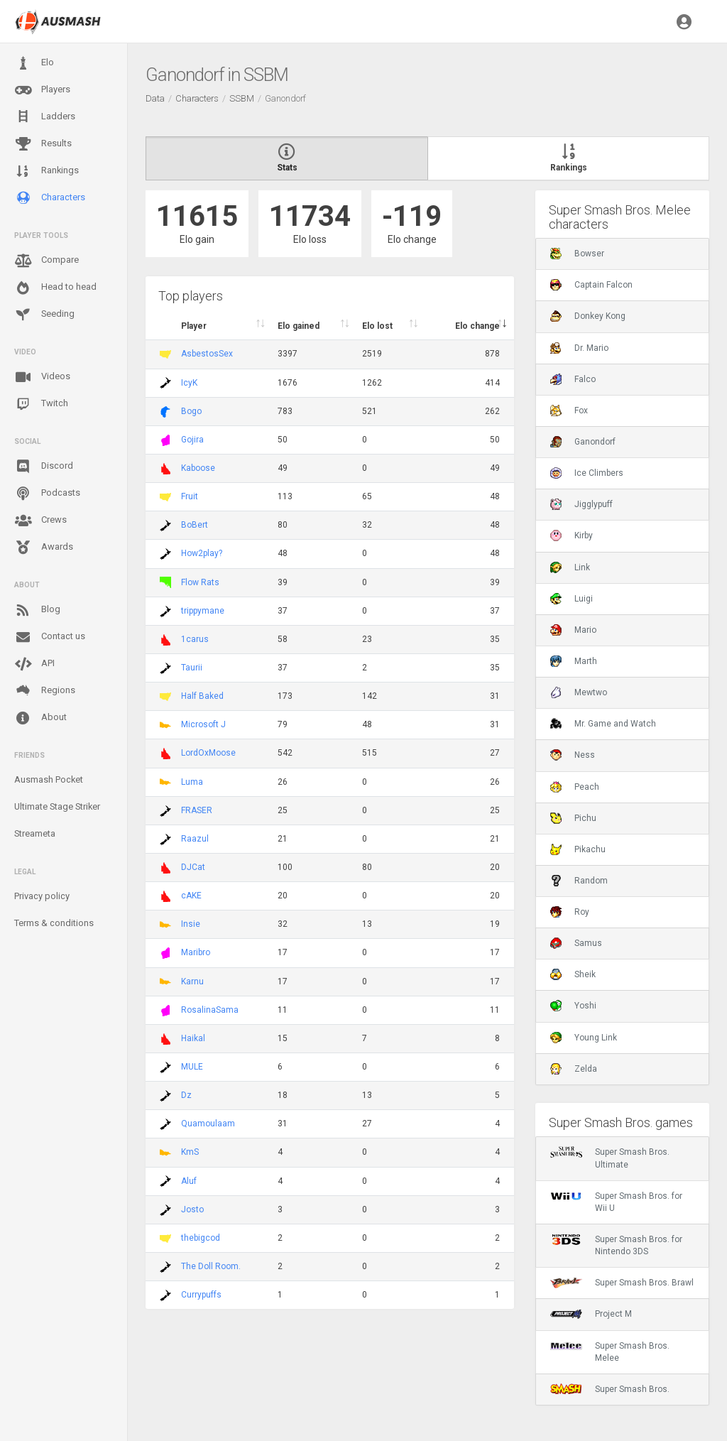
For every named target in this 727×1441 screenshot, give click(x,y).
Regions (44, 690)
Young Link (583, 1037)
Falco (573, 379)
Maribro (195, 952)
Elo (34, 63)
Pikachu (578, 849)
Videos (42, 377)
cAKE (191, 896)
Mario (573, 630)
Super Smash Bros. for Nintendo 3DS (616, 1245)
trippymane (202, 611)
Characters (49, 198)
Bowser (577, 253)
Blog (37, 610)
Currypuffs (201, 1295)
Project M (591, 1314)
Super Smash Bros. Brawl (622, 1282)
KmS (190, 1152)
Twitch (41, 404)
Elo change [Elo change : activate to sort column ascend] (477, 326)
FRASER (196, 810)
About (40, 718)
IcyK (189, 383)
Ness (572, 755)
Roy (569, 912)
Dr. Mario (579, 348)
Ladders (44, 117)
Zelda (573, 1069)
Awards (43, 547)
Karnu (192, 981)
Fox (569, 410)
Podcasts (47, 493)
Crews (40, 520)
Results (43, 144)
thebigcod (200, 1238)
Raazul (195, 839)
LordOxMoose (208, 753)
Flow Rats (200, 582)
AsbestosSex (207, 354)
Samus (576, 943)
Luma (192, 782)
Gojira (192, 440)
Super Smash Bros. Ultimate (609, 1157)
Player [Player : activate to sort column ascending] (194, 326)
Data (155, 98)
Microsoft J (203, 724)
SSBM (241, 98)
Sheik (573, 974)
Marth (573, 661)
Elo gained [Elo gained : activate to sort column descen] (298, 326)
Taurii (191, 668)
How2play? (201, 553)
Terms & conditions (54, 923)
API (34, 664)
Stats (286, 158)
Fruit (189, 496)
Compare (46, 260)
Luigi (571, 598)
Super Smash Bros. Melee (609, 1351)
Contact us (49, 637)
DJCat (193, 867)
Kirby (571, 535)
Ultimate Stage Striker (57, 806)
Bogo (191, 411)
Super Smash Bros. (609, 1389)
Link (570, 567)
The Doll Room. (211, 1266)
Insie (190, 924)
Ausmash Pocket (48, 779)
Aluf (189, 1181)
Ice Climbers (586, 473)
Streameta (34, 833)
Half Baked (202, 696)
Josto (192, 1209)
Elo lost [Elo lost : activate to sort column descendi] (377, 326)
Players (42, 90)
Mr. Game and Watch (603, 723)
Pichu (573, 818)
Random (579, 880)
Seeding (44, 314)
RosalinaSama (210, 1010)
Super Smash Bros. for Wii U (616, 1201)
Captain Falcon (591, 284)
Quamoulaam (208, 1124)
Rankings (46, 171)
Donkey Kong (587, 316)
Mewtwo (578, 692)
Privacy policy (42, 896)
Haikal (193, 1038)
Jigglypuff (581, 504)
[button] (684, 21)
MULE (192, 1067)
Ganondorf (583, 441)
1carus (195, 639)
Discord (43, 466)
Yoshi (573, 1005)
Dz (186, 1095)
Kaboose (198, 468)
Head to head (55, 287)
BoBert (194, 525)
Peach (574, 787)
